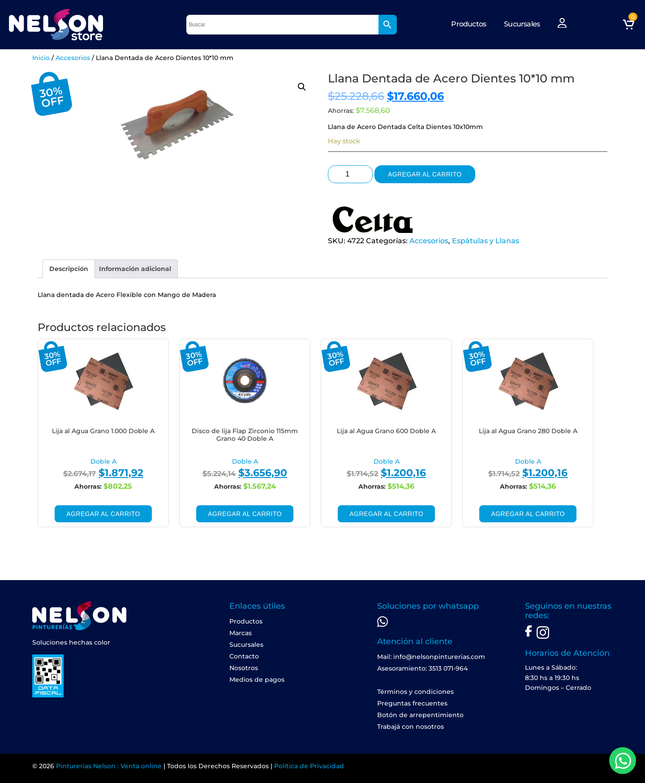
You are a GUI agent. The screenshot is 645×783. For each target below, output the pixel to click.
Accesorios (73, 58)
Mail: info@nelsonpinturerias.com (431, 657)
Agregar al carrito (425, 174)
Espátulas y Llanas (485, 241)
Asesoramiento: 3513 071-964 (422, 668)
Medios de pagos (256, 679)
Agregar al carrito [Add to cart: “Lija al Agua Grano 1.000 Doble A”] (103, 513)
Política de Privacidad (309, 766)
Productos (468, 24)
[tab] (69, 268)
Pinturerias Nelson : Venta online (109, 766)
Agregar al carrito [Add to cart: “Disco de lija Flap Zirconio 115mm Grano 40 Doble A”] (245, 513)
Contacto (244, 656)
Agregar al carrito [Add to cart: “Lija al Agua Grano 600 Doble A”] (386, 513)
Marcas (240, 633)
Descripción (68, 269)
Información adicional (135, 269)
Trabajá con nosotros (410, 727)
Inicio (41, 58)
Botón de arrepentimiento (420, 715)
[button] (302, 87)
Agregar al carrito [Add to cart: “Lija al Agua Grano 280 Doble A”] (528, 513)
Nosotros (243, 668)
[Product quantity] (350, 174)
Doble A (103, 461)
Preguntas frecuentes (412, 703)
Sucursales (522, 24)
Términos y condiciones (415, 692)
